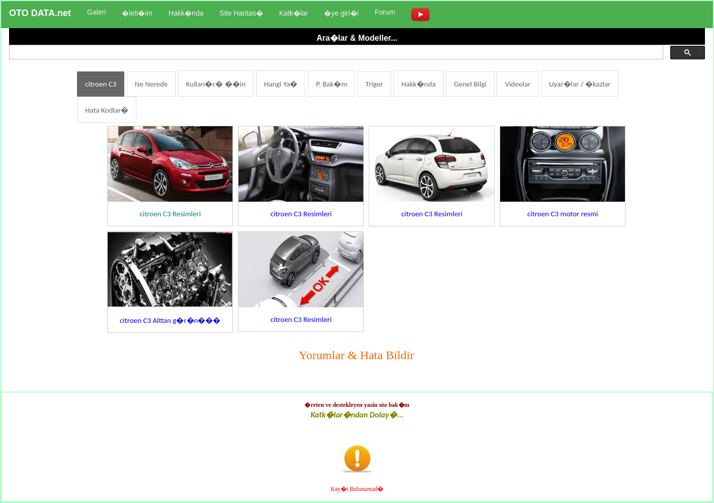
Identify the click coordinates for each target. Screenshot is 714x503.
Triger (374, 84)
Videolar (517, 84)
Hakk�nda (186, 13)
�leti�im (137, 13)
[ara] (335, 52)
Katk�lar (293, 13)
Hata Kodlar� (106, 110)
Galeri (96, 12)
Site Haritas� (241, 13)
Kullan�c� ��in (216, 84)
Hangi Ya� (281, 84)
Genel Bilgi (470, 84)
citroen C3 (100, 84)
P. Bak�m (331, 84)
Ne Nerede (151, 84)
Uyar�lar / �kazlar (580, 84)
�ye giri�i (341, 13)
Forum (385, 12)
